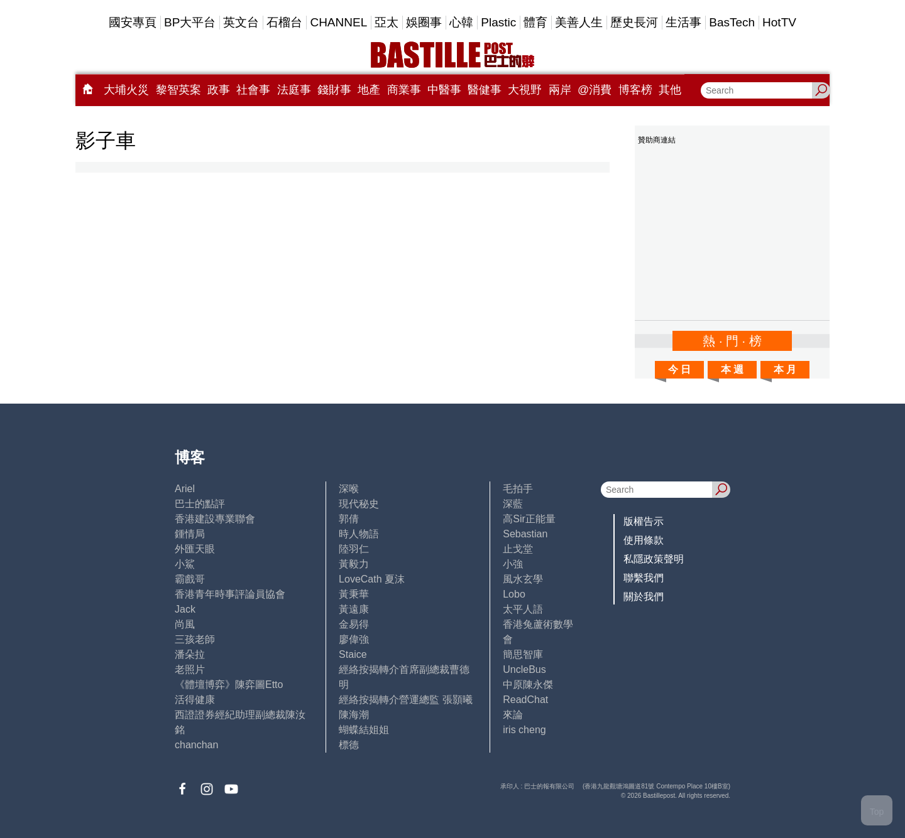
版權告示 (643, 521)
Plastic (498, 22)
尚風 (185, 624)
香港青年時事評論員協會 (230, 594)
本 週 (732, 369)
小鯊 (185, 564)
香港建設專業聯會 (215, 518)
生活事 (683, 22)
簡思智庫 (523, 654)
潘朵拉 (190, 654)
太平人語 (523, 609)
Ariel (185, 488)
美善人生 (579, 22)
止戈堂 (518, 549)
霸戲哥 (190, 579)
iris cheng (524, 729)
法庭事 (294, 89)
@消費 (595, 89)
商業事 (404, 89)
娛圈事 (424, 22)
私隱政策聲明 (653, 559)
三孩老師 (195, 639)
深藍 (513, 503)
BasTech (732, 22)
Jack (185, 609)
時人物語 (359, 534)
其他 (670, 89)
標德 (349, 744)
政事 (218, 89)
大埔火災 (126, 89)
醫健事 (485, 89)
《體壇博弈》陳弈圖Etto (229, 684)
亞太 (386, 22)
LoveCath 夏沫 (372, 579)
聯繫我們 (643, 577)
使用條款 (643, 540)
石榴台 (284, 22)
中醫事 (444, 89)
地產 (369, 89)
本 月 (785, 369)
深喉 (349, 488)
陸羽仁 (354, 549)
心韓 (461, 22)
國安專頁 (132, 22)
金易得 (354, 624)
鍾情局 (190, 534)
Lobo (514, 594)
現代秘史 (359, 503)
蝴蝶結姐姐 (364, 729)
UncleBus (524, 669)
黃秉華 (354, 594)
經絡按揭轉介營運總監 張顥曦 (405, 699)
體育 (535, 22)
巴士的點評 (200, 503)
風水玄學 (523, 579)
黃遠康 (354, 609)
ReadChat (525, 699)
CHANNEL (338, 22)
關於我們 (643, 596)
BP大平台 (190, 22)
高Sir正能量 (529, 518)
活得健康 (195, 699)
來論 (513, 714)
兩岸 (560, 89)
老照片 (190, 669)
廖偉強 (354, 639)
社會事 (253, 89)
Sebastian (525, 534)
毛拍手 (518, 488)
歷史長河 (634, 22)
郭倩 (349, 518)
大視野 (525, 89)
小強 (513, 564)
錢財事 (334, 89)
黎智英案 (178, 89)
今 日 (679, 369)
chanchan (196, 744)
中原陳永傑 (528, 684)
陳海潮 (354, 714)
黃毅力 (354, 564)
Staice (352, 654)
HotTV (779, 22)
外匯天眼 (195, 549)
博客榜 (635, 89)
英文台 (241, 22)
